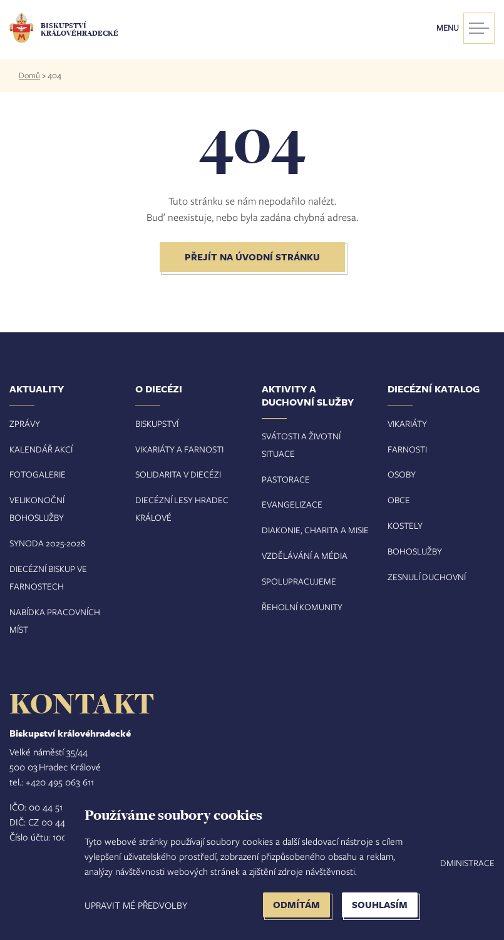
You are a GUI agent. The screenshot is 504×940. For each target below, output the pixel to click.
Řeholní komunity (302, 607)
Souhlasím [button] (380, 904)
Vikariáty (407, 423)
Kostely (405, 525)
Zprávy (24, 423)
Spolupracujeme (299, 581)
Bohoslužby (415, 551)
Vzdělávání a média (304, 555)
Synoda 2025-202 (45, 543)
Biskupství (156, 423)
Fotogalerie (37, 474)
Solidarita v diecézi (178, 474)
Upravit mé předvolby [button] (136, 905)
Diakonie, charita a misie (315, 530)
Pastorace (286, 479)
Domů (29, 75)
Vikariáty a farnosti (179, 449)
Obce (399, 500)
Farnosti (407, 449)
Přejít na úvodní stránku (252, 256)
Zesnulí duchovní (427, 577)
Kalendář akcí (41, 449)
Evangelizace (292, 504)
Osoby (402, 474)
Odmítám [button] (296, 904)
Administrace (465, 863)
